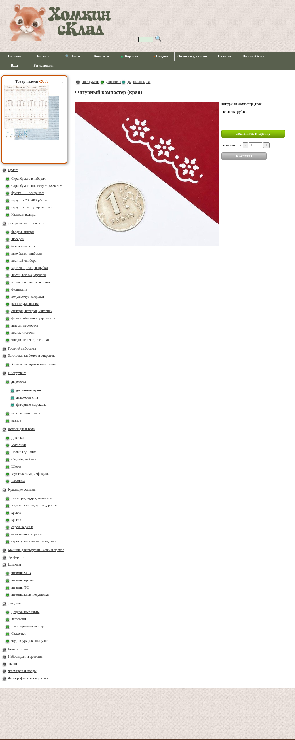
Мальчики (18, 445)
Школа (16, 466)
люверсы (17, 239)
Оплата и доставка (192, 56)
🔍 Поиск (72, 56)
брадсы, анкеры (22, 232)
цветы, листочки (23, 333)
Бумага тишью (18, 649)
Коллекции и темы (21, 429)
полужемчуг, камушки (27, 297)
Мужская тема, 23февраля (30, 474)
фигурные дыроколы (31, 405)
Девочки (17, 438)
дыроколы (18, 382)
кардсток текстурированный (31, 207)
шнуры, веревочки (24, 325)
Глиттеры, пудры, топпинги (31, 498)
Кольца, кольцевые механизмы (33, 364)
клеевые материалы (25, 413)
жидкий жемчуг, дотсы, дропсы (34, 505)
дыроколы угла (27, 397)
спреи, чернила (22, 527)
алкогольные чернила (27, 534)
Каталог (43, 56)
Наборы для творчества (25, 656)
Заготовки (18, 619)
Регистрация (43, 65)
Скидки (160, 56)
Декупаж (14, 603)
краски (16, 520)
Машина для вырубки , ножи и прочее (36, 550)
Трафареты (16, 557)
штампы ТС (20, 587)
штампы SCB (21, 573)
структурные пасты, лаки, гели (33, 541)
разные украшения (25, 304)
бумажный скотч (23, 246)
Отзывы (224, 56)
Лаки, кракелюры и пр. (28, 626)
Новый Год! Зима (24, 452)
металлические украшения (30, 282)
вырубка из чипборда (26, 253)
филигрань (19, 289)
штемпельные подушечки (30, 595)
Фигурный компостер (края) (108, 92)
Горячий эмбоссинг (22, 348)
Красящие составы (22, 489)
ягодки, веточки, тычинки (30, 340)
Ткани (12, 664)
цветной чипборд (23, 261)
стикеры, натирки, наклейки (31, 311)
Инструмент (17, 373)
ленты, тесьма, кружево (28, 275)
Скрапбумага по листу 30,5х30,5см (36, 186)
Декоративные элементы (26, 223)
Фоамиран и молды (22, 671)
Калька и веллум (23, 214)
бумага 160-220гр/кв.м (27, 193)
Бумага (13, 170)
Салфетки (18, 633)
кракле (16, 513)
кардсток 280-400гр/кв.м (29, 200)
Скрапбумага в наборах (28, 179)
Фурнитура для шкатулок (29, 641)
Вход (14, 65)
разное (16, 420)
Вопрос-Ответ (253, 56)
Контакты (101, 56)
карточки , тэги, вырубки (29, 268)
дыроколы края (28, 390)
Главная (14, 56)
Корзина (129, 56)
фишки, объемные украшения (33, 318)
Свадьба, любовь (23, 459)
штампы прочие (23, 580)
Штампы (14, 564)
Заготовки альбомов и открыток (31, 356)
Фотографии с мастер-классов (30, 678)
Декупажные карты (25, 612)
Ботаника (18, 481)
